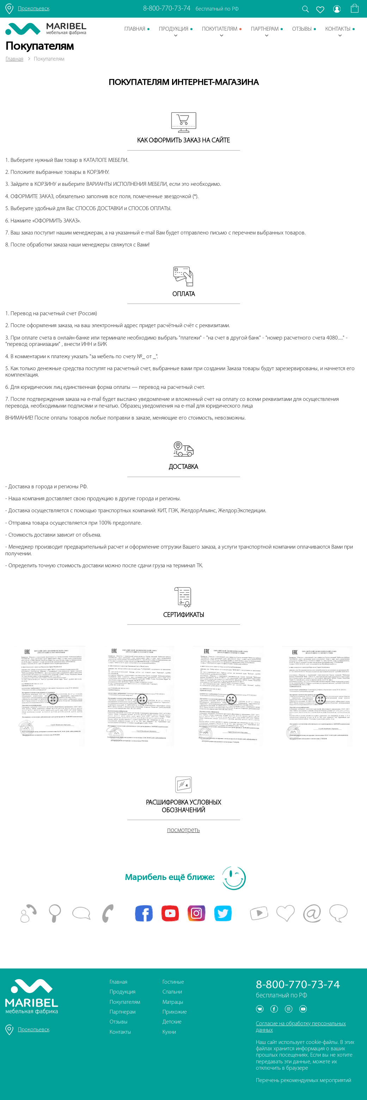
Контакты (337, 32)
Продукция (173, 32)
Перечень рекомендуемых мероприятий (303, 1080)
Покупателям (219, 32)
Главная (134, 29)
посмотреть (183, 830)
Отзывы (302, 29)
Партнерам (265, 32)
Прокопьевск (33, 9)
